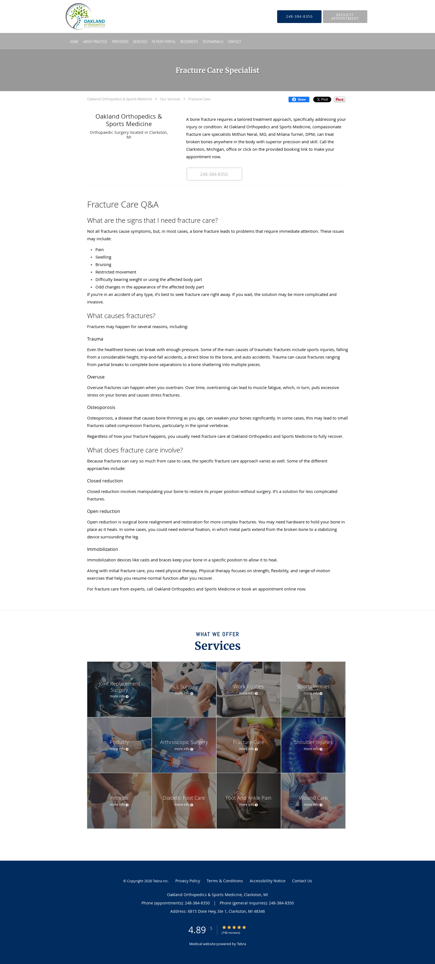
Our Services (170, 98)
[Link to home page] (79, 16)
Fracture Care (199, 98)
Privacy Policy (187, 880)
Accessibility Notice (267, 880)
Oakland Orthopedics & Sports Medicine (119, 98)
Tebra (241, 943)
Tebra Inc (160, 880)
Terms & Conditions (225, 880)
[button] (345, 16)
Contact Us (302, 880)
